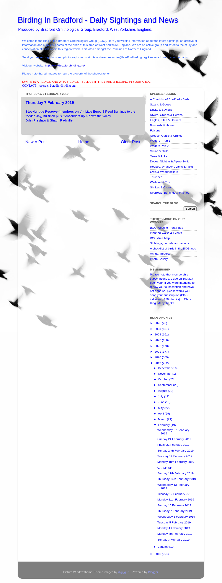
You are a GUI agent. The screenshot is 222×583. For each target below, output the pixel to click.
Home (83, 141)
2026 (158, 323)
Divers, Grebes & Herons (166, 115)
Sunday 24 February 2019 (174, 439)
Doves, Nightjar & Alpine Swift (169, 161)
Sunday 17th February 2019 (175, 473)
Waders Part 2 (159, 145)
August (163, 390)
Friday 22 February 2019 (173, 444)
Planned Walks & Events (166, 233)
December (165, 368)
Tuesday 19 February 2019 (175, 456)
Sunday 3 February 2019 (173, 539)
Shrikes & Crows (161, 187)
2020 (158, 357)
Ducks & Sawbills (161, 109)
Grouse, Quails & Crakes (166, 135)
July (161, 396)
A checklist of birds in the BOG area (173, 248)
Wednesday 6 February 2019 (176, 516)
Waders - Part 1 (160, 140)
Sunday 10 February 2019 (174, 505)
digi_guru (124, 572)
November (165, 373)
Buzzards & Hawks (162, 125)
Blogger (153, 572)
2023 (158, 340)
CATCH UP (164, 467)
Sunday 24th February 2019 (175, 450)
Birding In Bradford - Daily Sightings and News (98, 20)
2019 (158, 363)
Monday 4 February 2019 (173, 528)
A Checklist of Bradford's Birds (169, 99)
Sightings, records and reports (169, 243)
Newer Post (36, 141)
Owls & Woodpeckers (164, 171)
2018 (158, 553)
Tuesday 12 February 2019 (175, 494)
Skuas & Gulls (159, 151)
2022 (158, 346)
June (161, 402)
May (161, 408)
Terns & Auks (158, 156)
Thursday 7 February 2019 (174, 511)
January (163, 546)
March (162, 419)
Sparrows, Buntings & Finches (169, 192)
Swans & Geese (160, 104)
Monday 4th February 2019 (175, 533)
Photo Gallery (159, 259)
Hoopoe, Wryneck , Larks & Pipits (172, 166)
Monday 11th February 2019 (175, 499)
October (163, 379)
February (164, 425)
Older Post (130, 141)
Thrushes (156, 177)
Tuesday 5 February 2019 (174, 522)
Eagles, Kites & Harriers (165, 120)
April (161, 413)
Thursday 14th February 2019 (176, 479)
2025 (158, 328)
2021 (158, 351)
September (165, 385)
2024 (158, 334)
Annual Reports (160, 253)
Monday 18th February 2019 (175, 461)
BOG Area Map (160, 238)
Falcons (155, 130)
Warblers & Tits (160, 182)
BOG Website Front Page (166, 227)
